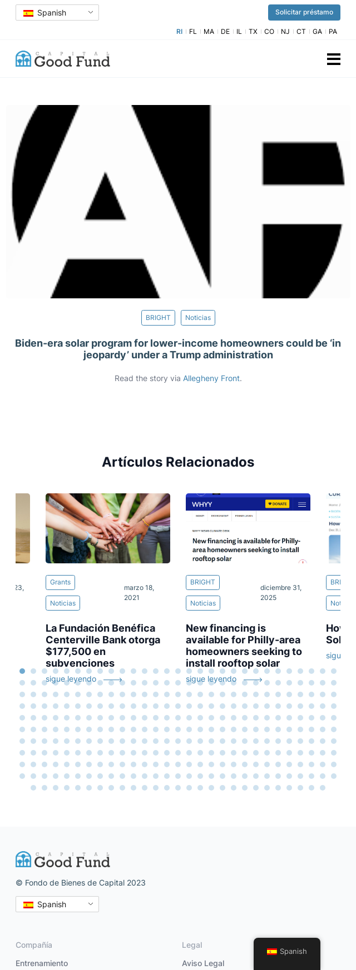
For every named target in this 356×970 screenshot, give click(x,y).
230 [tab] (311, 753)
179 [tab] (67, 741)
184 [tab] (122, 741)
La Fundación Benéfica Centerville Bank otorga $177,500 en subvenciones (103, 645)
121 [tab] (67, 718)
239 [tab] (89, 764)
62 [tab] (55, 694)
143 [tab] (311, 718)
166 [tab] (245, 729)
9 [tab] (111, 671)
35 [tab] (78, 683)
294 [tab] (67, 788)
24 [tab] (278, 671)
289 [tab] (322, 776)
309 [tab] (233, 788)
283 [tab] (256, 776)
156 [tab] (133, 729)
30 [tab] (22, 683)
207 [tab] (55, 753)
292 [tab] (44, 788)
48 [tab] (222, 683)
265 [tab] (55, 776)
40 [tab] (133, 683)
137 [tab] (245, 718)
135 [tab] (222, 718)
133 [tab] (200, 718)
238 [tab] (78, 764)
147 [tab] (33, 729)
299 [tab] (122, 788)
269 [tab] (100, 776)
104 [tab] (200, 706)
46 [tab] (200, 683)
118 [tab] (33, 718)
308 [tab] (222, 788)
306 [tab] (200, 788)
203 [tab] (334, 741)
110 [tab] (267, 706)
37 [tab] (100, 683)
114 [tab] (311, 706)
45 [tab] (189, 683)
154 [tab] (111, 729)
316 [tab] (311, 788)
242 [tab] (122, 764)
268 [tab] (89, 776)
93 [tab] (78, 706)
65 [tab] (89, 694)
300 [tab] (133, 788)
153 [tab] (100, 729)
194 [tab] (233, 741)
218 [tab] (178, 753)
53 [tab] (278, 683)
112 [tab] (289, 706)
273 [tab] (144, 776)
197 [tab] (267, 741)
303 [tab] (167, 788)
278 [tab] (200, 776)
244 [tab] (144, 764)
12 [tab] (144, 671)
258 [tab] (300, 764)
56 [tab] (311, 683)
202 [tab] (322, 741)
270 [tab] (111, 776)
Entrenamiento (42, 963)
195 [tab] (245, 741)
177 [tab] (44, 741)
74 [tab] (189, 694)
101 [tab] (167, 706)
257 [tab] (289, 764)
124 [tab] (100, 718)
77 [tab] (222, 694)
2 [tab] (33, 671)
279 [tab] (211, 776)
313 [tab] (278, 788)
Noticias (198, 317)
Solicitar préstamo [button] (304, 12)
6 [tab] (78, 671)
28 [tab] (322, 671)
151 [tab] (78, 729)
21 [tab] (245, 671)
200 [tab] (300, 741)
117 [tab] (22, 718)
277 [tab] (189, 776)
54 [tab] (289, 683)
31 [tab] (33, 683)
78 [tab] (233, 694)
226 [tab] (267, 753)
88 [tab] (22, 706)
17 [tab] (200, 671)
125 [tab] (111, 718)
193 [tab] (222, 741)
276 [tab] (178, 776)
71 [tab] (156, 694)
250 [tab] (211, 764)
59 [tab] (22, 694)
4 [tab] (55, 671)
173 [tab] (322, 729)
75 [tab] (200, 694)
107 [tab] (233, 706)
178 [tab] (55, 741)
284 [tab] (267, 776)
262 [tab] (22, 776)
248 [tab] (189, 764)
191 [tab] (200, 741)
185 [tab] (133, 741)
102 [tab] (178, 706)
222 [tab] (222, 753)
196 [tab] (256, 741)
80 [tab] (256, 694)
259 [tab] (311, 764)
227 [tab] (278, 753)
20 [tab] (233, 671)
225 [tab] (256, 753)
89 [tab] (33, 706)
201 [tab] (311, 741)
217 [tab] (167, 753)
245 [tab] (156, 764)
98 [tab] (133, 706)
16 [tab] (189, 671)
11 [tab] (133, 671)
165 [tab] (233, 729)
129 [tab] (156, 718)
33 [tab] (55, 683)
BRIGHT (158, 317)
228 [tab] (289, 753)
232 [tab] (334, 753)
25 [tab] (289, 671)
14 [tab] (167, 671)
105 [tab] (211, 706)
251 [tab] (222, 764)
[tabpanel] (248, 595)
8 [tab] (100, 671)
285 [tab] (278, 776)
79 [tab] (245, 694)
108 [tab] (245, 706)
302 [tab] (156, 788)
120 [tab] (55, 718)
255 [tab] (267, 764)
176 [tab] (33, 741)
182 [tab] (100, 741)
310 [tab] (245, 788)
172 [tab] (311, 729)
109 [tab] (256, 706)
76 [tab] (211, 694)
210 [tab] (89, 753)
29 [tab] (334, 671)
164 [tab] (222, 729)
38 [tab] (111, 683)
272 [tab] (133, 776)
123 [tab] (89, 718)
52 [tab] (267, 683)
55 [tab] (300, 683)
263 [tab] (33, 776)
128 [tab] (144, 718)
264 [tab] (44, 776)
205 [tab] (33, 753)
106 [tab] (222, 706)
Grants (60, 582)
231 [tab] (322, 753)
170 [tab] (289, 729)
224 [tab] (245, 753)
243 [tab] (133, 764)
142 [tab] (300, 718)
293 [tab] (55, 788)
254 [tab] (256, 764)
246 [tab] (167, 764)
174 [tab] (334, 729)
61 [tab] (44, 694)
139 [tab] (267, 718)
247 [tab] (178, 764)
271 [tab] (122, 776)
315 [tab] (300, 788)
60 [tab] (33, 694)
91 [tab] (55, 706)
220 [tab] (200, 753)
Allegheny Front (211, 378)
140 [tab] (278, 718)
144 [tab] (322, 718)
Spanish (44, 12)
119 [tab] (44, 718)
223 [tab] (233, 753)
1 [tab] (22, 671)
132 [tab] (189, 718)
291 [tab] (33, 788)
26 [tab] (300, 671)
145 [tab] (334, 718)
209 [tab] (78, 753)
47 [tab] (211, 683)
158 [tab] (156, 729)
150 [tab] (67, 729)
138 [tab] (256, 718)
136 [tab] (233, 718)
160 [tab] (178, 729)
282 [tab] (245, 776)
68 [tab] (122, 694)
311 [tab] (256, 788)
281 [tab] (233, 776)
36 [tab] (89, 683)
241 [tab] (111, 764)
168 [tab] (267, 729)
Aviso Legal (203, 963)
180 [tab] (78, 741)
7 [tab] (89, 671)
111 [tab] (278, 706)
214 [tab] (133, 753)
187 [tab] (156, 741)
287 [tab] (300, 776)
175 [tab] (22, 741)
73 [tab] (178, 694)
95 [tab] (100, 706)
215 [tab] (144, 753)
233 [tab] (22, 764)
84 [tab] (300, 694)
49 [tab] (233, 683)
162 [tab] (200, 729)
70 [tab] (144, 694)
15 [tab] (178, 671)
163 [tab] (211, 729)
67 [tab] (111, 694)
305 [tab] (189, 788)
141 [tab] (289, 718)
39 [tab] (122, 683)
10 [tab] (122, 671)
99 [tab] (144, 706)
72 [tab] (167, 694)
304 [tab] (178, 788)
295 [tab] (78, 788)
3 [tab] (44, 671)
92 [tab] (67, 706)
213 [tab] (122, 753)
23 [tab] (267, 671)
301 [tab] (144, 788)
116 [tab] (334, 706)
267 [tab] (78, 776)
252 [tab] (233, 764)
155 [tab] (122, 729)
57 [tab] (322, 683)
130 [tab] (167, 718)
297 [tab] (100, 788)
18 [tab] (211, 671)
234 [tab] (33, 764)
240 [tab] (100, 764)
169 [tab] (278, 729)
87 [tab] (334, 694)
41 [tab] (144, 683)
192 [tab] (211, 741)
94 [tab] (89, 706)
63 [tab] (67, 694)
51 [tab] (256, 683)
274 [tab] (156, 776)
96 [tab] (111, 706)
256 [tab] (278, 764)
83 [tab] (289, 694)
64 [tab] (78, 694)
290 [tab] (334, 776)
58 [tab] (334, 683)
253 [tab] (245, 764)
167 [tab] (256, 729)
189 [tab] (178, 741)
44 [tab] (178, 683)
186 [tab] (144, 741)
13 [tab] (156, 671)
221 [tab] (211, 753)
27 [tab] (311, 671)
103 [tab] (189, 706)
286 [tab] (289, 776)
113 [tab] (300, 706)
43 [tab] (167, 683)
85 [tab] (311, 694)
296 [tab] (89, 788)
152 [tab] (89, 729)
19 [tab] (222, 671)
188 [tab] (167, 741)
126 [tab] (122, 718)
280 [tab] (222, 776)
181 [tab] (89, 741)
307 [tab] (211, 788)
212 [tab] (111, 753)
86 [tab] (322, 694)
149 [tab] (55, 729)
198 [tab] (278, 741)
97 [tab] (122, 706)
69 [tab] (133, 694)
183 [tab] (111, 741)
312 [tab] (267, 788)
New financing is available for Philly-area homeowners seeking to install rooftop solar (244, 645)
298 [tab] (111, 788)
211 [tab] (100, 753)
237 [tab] (67, 764)
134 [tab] (211, 718)
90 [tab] (44, 706)
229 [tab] (300, 753)
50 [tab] (245, 683)
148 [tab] (44, 729)
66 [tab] (100, 694)
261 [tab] (334, 764)
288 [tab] (311, 776)
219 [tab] (189, 753)
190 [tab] (189, 741)
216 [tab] (156, 753)
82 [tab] (278, 694)
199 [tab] (289, 741)
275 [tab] (167, 776)
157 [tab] (144, 729)
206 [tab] (44, 753)
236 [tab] (55, 764)
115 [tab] (322, 706)
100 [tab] (156, 706)
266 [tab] (67, 776)
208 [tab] (67, 753)
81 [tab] (267, 694)
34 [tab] (67, 683)
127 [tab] (133, 718)
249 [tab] (200, 764)
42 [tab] (156, 683)
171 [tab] (300, 729)
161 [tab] (189, 729)
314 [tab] (289, 788)
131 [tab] (178, 718)
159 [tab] (167, 729)
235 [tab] (44, 764)
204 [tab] (22, 753)
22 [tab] (256, 671)
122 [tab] (78, 718)
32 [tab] (44, 683)
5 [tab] (67, 671)
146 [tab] (22, 729)
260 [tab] (322, 764)
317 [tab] (322, 788)
